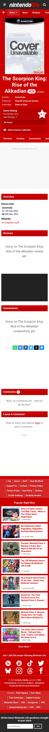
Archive (38, 490)
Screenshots (35, 138)
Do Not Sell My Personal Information (24, 686)
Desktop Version (33, 495)
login (37, 422)
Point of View (21, 104)
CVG (32, 707)
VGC (43, 702)
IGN (23, 702)
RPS (38, 707)
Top (8, 481)
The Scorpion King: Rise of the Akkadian (24, 84)
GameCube (20, 97)
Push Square (22, 693)
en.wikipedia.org (10, 222)
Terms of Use (13, 490)
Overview (7, 138)
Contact (23, 486)
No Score (8, 122)
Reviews (20, 138)
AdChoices (39, 683)
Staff (24, 481)
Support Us (11, 486)
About (17, 481)
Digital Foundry (33, 697)
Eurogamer (33, 702)
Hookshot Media (21, 680)
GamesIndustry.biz (18, 707)
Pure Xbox (36, 693)
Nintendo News (11, 702)
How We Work (36, 481)
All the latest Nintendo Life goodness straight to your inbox (24, 719)
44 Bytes (29, 683)
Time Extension (16, 697)
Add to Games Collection (17, 130)
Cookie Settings (15, 495)
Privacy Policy (36, 486)
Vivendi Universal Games (27, 101)
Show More (24, 646)
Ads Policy (27, 490)
